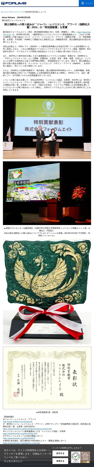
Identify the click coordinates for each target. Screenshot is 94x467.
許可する (60, 453)
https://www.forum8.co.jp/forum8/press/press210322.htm (27, 429)
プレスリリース (16, 12)
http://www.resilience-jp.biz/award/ (17, 422)
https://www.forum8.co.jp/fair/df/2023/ (19, 438)
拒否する (60, 461)
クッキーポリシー (13, 461)
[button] (80, 457)
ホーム (4, 12)
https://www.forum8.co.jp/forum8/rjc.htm (20, 434)
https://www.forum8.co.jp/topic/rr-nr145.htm (21, 443)
